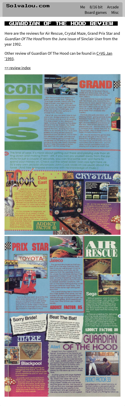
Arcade (113, 7)
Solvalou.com (28, 6)
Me (82, 7)
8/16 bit (96, 7)
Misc (115, 12)
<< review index (18, 67)
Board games (96, 12)
